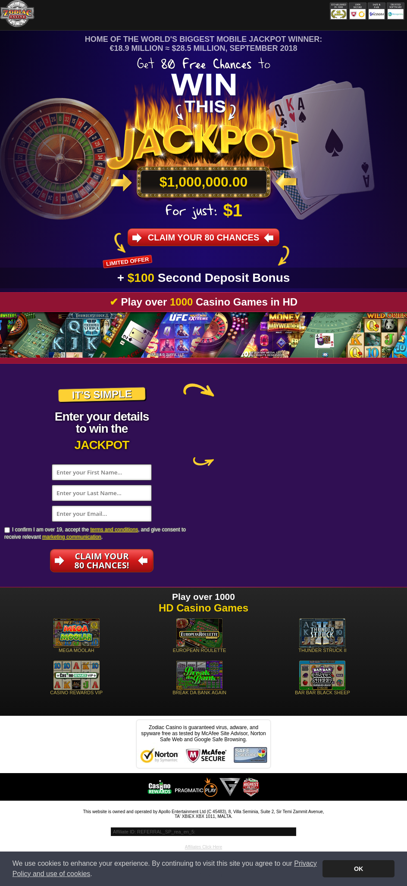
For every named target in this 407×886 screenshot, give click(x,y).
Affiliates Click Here (203, 847)
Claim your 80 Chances (204, 237)
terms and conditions (114, 530)
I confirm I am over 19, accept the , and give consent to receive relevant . (95, 533)
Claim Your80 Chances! (102, 560)
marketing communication (71, 537)
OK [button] (358, 868)
